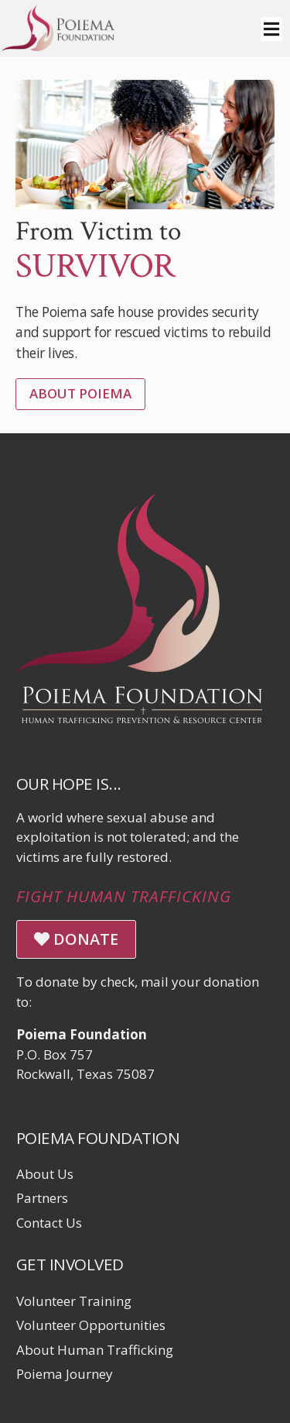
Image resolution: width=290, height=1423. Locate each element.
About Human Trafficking (94, 1350)
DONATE (76, 939)
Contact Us (49, 1223)
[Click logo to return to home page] (58, 46)
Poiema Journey (64, 1374)
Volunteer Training (73, 1301)
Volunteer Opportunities (90, 1325)
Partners (42, 1198)
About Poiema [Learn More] (80, 393)
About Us (44, 1174)
